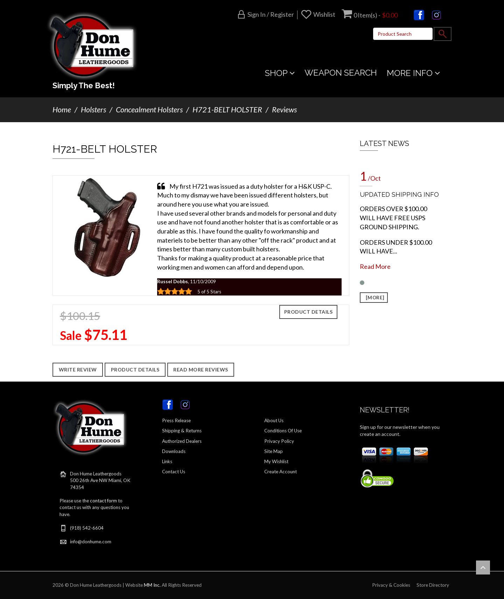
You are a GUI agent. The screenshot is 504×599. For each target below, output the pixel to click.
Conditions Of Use (283, 430)
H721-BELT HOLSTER (227, 109)
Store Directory (432, 585)
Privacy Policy (279, 441)
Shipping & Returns (182, 430)
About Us (274, 420)
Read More (375, 266)
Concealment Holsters (149, 109)
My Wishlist (276, 461)
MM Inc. (152, 585)
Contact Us (173, 471)
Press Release (176, 420)
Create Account (280, 471)
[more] (373, 297)
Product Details (308, 312)
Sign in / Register (270, 14)
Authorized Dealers (182, 441)
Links (167, 461)
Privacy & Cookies (391, 585)
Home (61, 109)
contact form (103, 500)
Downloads (174, 451)
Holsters (93, 109)
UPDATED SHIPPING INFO (399, 194)
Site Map (273, 451)
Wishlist (324, 14)
